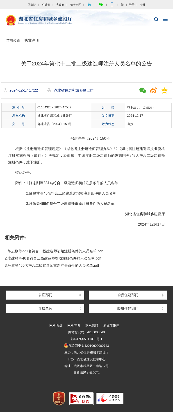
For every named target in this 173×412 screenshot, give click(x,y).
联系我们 (91, 325)
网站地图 (55, 325)
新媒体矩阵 (111, 325)
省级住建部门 (128, 295)
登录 (131, 4)
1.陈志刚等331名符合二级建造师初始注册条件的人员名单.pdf (54, 251)
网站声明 (73, 325)
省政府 (60, 4)
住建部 (46, 4)
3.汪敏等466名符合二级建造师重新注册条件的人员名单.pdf (52, 265)
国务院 (32, 4)
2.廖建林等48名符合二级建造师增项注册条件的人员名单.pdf (53, 258)
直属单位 (45, 308)
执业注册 (32, 40)
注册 (142, 4)
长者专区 (75, 4)
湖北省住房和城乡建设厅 (86, 20)
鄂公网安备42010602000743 (86, 345)
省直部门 (45, 295)
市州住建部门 (128, 308)
